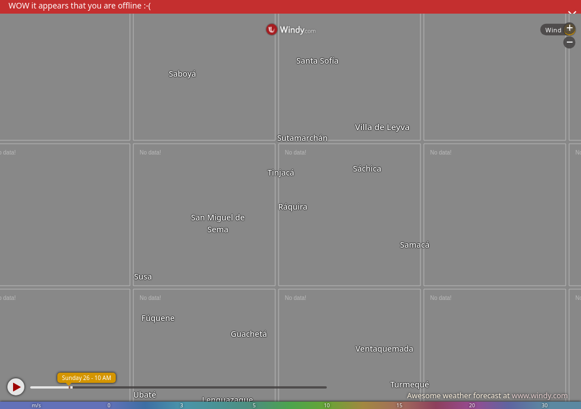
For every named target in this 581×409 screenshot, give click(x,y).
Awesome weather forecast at (487, 395)
